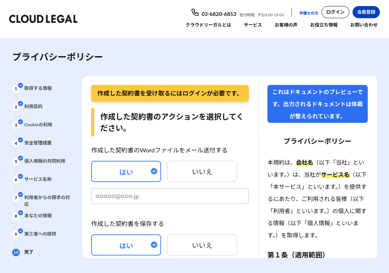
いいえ (202, 172)
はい (138, 172)
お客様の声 (286, 25)
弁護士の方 (308, 13)
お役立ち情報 (324, 25)
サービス (253, 25)
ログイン (335, 12)
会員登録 (366, 12)
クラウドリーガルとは (208, 25)
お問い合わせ (364, 25)
